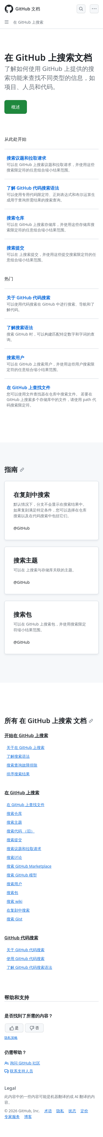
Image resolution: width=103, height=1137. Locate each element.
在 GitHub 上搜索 (28, 22)
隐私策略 (11, 1037)
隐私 (60, 1110)
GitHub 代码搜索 (21, 938)
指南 (14, 469)
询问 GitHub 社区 (22, 1063)
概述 (15, 107)
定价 (84, 1110)
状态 (72, 1110)
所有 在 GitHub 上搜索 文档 (48, 720)
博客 (28, 1116)
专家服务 (12, 1116)
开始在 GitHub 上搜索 (26, 735)
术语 (48, 1110)
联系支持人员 (18, 1071)
